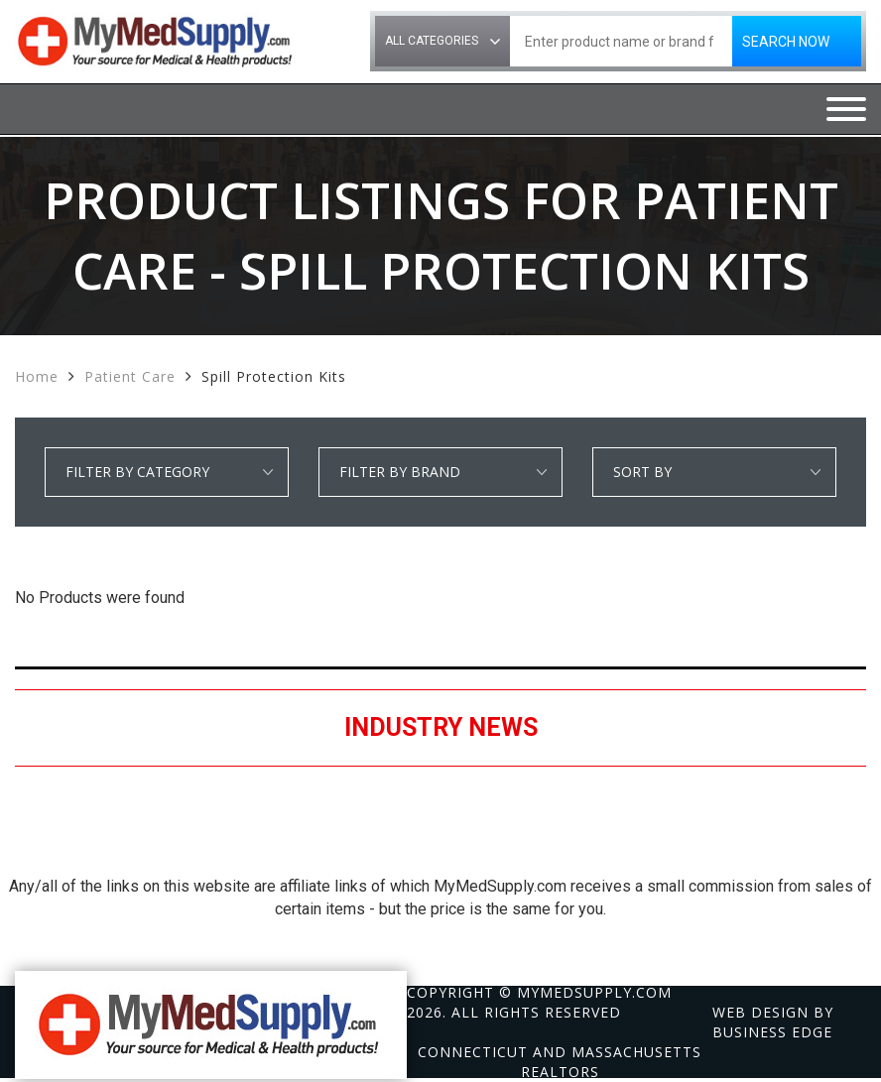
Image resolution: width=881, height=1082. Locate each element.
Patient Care (130, 376)
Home (37, 376)
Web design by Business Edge (772, 1022)
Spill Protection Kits (273, 376)
